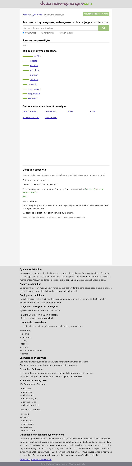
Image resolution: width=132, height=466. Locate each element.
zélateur (34, 79)
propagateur (34, 93)
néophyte (34, 70)
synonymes (46, 22)
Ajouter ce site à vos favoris (96, 14)
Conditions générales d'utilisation (36, 459)
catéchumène (29, 111)
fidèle (70, 111)
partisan (34, 75)
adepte (33, 61)
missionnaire (34, 89)
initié (92, 111)
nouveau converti (31, 117)
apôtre (37, 56)
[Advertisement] (66, 144)
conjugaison (87, 22)
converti (32, 84)
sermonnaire (51, 117)
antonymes (63, 22)
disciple (34, 65)
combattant (50, 111)
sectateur (32, 98)
